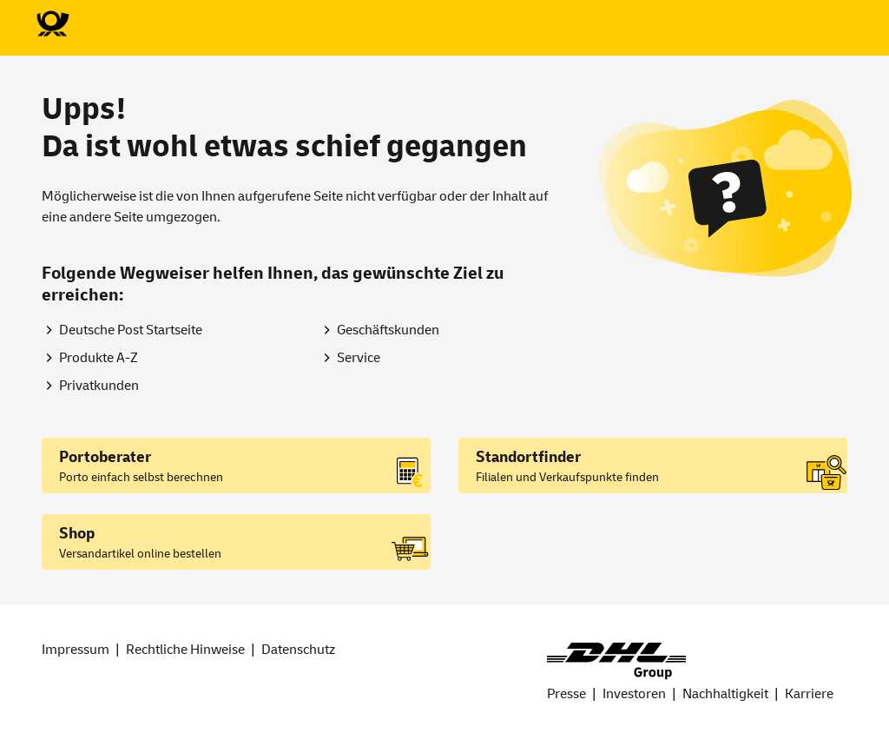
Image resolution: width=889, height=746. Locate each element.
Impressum (75, 649)
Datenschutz (298, 649)
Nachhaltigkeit (725, 694)
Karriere (809, 694)
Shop (77, 534)
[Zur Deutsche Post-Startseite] (52, 24)
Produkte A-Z (98, 357)
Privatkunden (99, 385)
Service (358, 357)
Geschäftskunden (388, 330)
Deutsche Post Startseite (130, 330)
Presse (566, 694)
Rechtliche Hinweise (185, 649)
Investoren (634, 694)
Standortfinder (528, 457)
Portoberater (105, 457)
